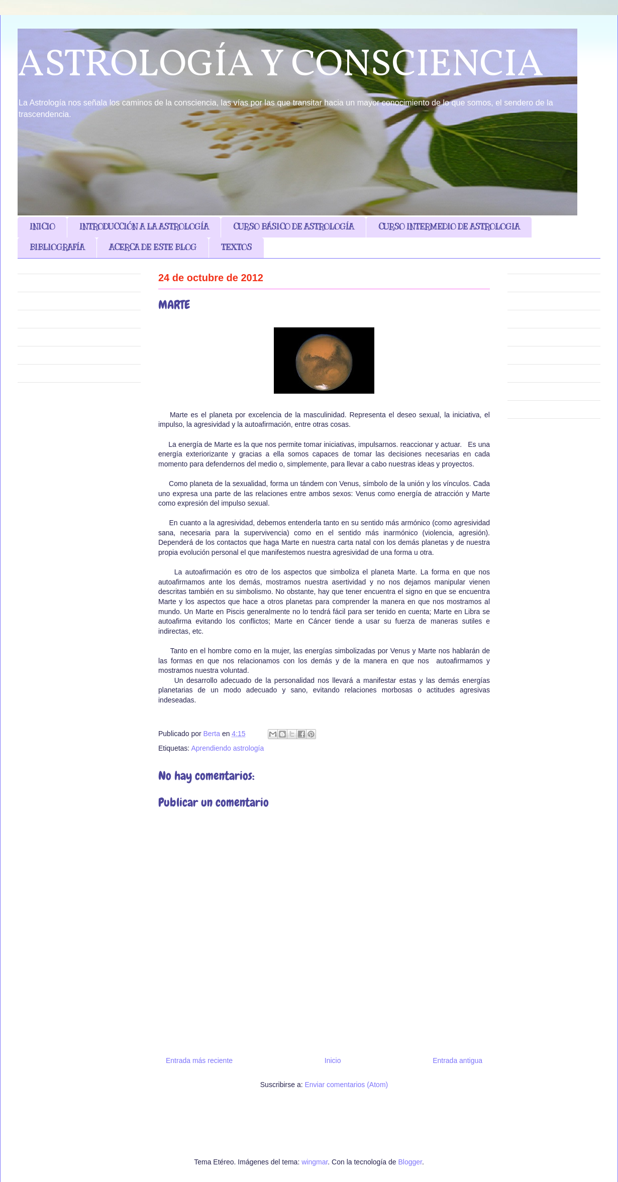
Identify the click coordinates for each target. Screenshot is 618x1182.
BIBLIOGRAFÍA (57, 248)
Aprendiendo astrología (227, 748)
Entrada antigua (457, 1060)
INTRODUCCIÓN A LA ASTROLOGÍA (144, 227)
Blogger (410, 1162)
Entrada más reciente (199, 1060)
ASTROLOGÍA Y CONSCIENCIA (281, 66)
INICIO (42, 227)
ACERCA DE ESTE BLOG (152, 248)
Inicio (333, 1060)
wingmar (314, 1162)
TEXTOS (236, 248)
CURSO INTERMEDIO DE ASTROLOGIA (449, 227)
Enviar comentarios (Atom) (346, 1085)
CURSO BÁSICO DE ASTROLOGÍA (293, 227)
